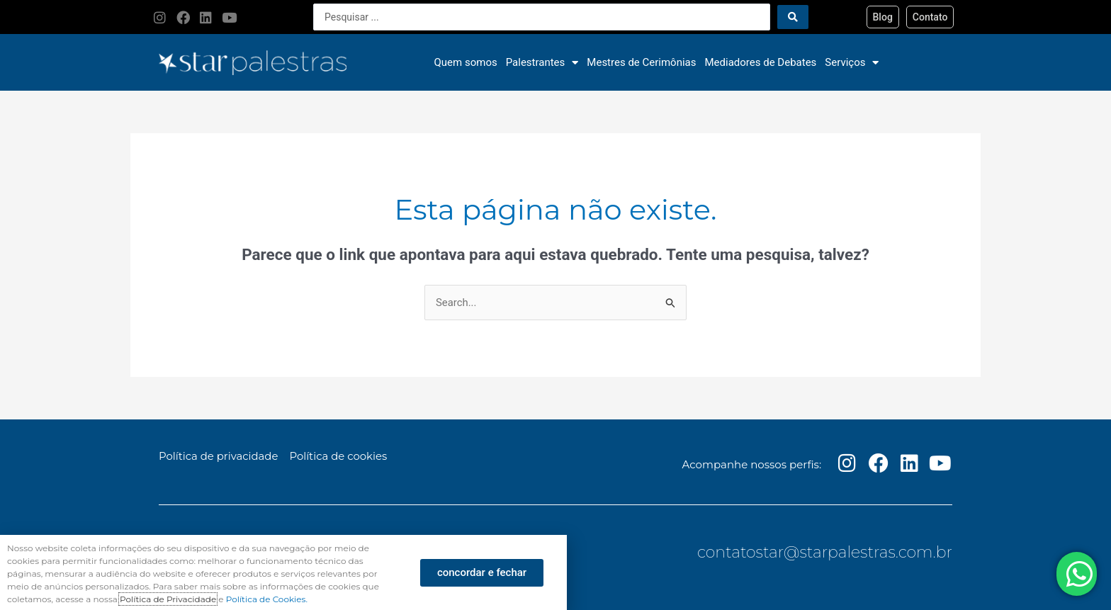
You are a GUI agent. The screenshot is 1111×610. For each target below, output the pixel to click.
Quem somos (465, 62)
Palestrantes (542, 62)
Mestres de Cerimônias (641, 62)
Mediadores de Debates (761, 62)
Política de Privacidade (168, 599)
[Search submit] (792, 17)
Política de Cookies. (267, 599)
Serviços (852, 62)
